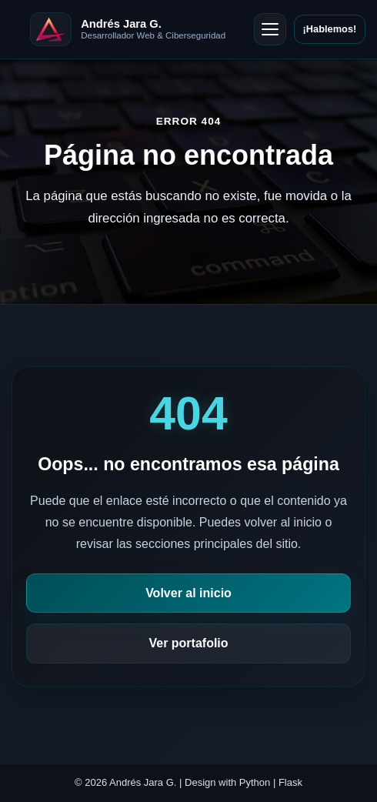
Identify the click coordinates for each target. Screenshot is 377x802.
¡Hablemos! (330, 29)
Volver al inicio (188, 593)
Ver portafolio (188, 643)
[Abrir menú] (270, 29)
